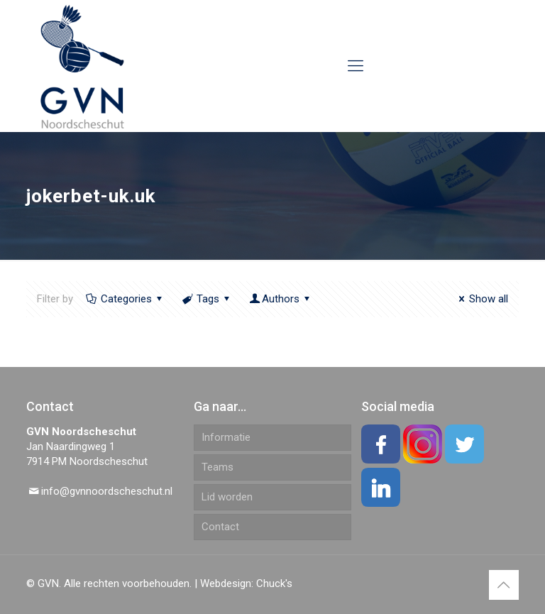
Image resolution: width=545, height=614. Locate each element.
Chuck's (274, 583)
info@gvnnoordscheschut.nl (106, 491)
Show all (481, 298)
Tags (207, 298)
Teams (217, 467)
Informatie (226, 437)
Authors (280, 298)
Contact (220, 526)
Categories (125, 298)
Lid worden (227, 496)
